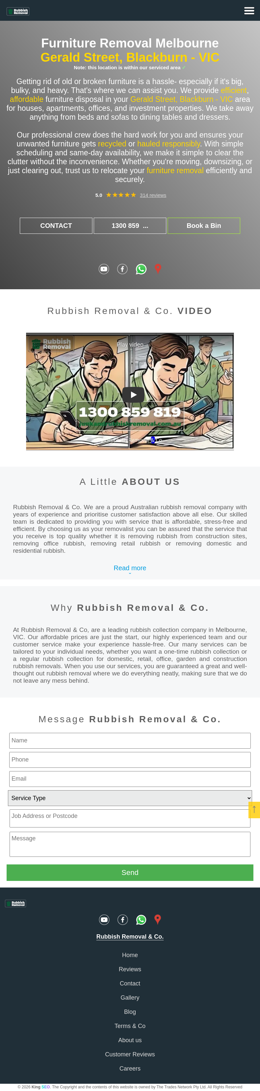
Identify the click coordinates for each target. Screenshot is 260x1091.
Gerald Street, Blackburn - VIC (130, 57)
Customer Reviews (130, 1054)
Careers (130, 1068)
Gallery (129, 997)
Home (130, 955)
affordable (27, 99)
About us (130, 1040)
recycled (112, 144)
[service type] (130, 798)
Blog (130, 1012)
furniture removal (175, 170)
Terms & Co (130, 1026)
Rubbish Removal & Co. (143, 608)
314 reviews (153, 195)
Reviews (130, 969)
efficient (234, 90)
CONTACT (56, 225)
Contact (130, 983)
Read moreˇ (130, 571)
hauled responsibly (168, 144)
